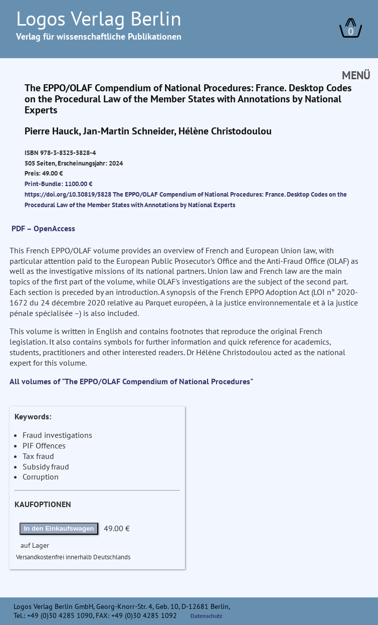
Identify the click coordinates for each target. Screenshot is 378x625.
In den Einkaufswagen (59, 528)
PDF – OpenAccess (43, 228)
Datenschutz (207, 615)
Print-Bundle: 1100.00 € (58, 183)
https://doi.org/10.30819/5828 (68, 194)
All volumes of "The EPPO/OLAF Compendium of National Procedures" (131, 381)
